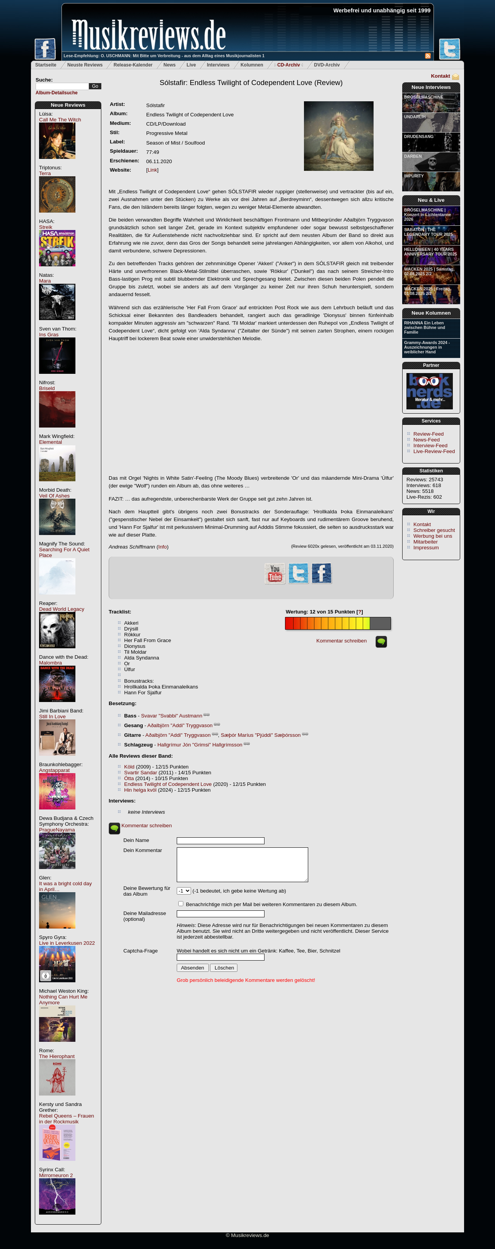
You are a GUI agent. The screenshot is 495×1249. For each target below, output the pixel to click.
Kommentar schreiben (341, 641)
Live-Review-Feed (434, 451)
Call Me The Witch (60, 120)
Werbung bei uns (432, 536)
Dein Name (136, 840)
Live (191, 65)
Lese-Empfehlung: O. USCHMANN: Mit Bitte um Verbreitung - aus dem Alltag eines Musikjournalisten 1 (164, 55)
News (170, 65)
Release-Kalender (133, 65)
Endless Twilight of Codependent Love (168, 784)
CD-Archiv (288, 65)
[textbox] (62, 86)
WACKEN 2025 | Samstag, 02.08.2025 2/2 (429, 271)
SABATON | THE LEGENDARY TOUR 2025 (428, 232)
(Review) (251, 82)
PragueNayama (57, 830)
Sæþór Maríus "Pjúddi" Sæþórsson (261, 735)
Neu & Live (431, 200)
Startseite (45, 65)
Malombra (50, 663)
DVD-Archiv (327, 65)
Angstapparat (54, 770)
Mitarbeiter (425, 542)
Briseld (47, 388)
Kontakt (440, 76)
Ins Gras (48, 334)
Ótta (129, 778)
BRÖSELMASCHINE (423, 97)
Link (152, 170)
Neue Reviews (68, 105)
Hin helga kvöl (140, 790)
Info (162, 547)
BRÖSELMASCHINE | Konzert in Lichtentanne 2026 (427, 215)
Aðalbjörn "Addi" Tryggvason (180, 725)
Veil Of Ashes (54, 496)
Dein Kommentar (142, 850)
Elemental (50, 442)
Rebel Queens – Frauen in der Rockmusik (66, 1119)
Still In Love (52, 716)
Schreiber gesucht (434, 530)
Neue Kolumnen (431, 313)
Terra (45, 173)
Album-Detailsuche (57, 92)
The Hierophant (57, 1056)
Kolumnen (252, 65)
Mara (45, 281)
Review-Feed (428, 434)
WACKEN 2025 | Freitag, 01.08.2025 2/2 (427, 291)
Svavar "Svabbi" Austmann (171, 716)
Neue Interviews (431, 87)
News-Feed (426, 440)
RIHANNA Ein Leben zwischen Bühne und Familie (424, 327)
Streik (45, 227)
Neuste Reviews (84, 65)
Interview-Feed (430, 445)
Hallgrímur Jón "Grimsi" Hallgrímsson (199, 745)
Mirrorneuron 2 (56, 1175)
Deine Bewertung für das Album (147, 891)
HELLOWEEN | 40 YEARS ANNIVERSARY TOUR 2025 (430, 251)
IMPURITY (414, 176)
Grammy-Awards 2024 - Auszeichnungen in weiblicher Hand (427, 347)
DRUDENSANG (419, 136)
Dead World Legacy (61, 609)
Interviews (218, 65)
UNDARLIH (415, 116)
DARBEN (413, 156)
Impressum (426, 547)
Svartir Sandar (140, 772)
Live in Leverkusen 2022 (67, 943)
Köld (129, 767)
